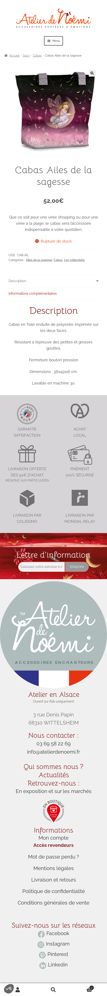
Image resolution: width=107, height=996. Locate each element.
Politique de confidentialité (53, 891)
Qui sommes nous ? (53, 766)
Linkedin (58, 965)
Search (53, 989)
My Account (18, 989)
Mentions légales (53, 868)
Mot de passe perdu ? (53, 857)
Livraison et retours (53, 880)
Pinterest (57, 954)
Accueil (14, 55)
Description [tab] (17, 281)
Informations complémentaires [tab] (33, 294)
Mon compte (53, 838)
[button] (92, 73)
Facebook (57, 933)
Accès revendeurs (53, 845)
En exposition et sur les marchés (53, 791)
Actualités (53, 775)
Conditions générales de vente (53, 903)
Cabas (37, 55)
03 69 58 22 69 (53, 743)
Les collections (74, 260)
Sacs (26, 55)
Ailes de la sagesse (39, 260)
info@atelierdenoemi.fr (53, 752)
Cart (82, 987)
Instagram (58, 944)
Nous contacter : (53, 735)
